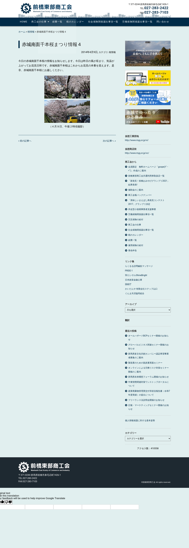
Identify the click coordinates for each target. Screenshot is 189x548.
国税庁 (128, 284)
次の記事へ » (109, 140)
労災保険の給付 (135, 219)
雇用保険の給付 (135, 245)
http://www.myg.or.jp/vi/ (136, 140)
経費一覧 (57, 21)
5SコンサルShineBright (136, 275)
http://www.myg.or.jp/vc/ (137, 153)
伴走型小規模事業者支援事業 (142, 209)
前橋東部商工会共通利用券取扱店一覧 (146, 176)
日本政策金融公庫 (133, 280)
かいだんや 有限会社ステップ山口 (141, 289)
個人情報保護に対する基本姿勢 (140, 420)
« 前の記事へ (25, 140)
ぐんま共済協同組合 (134, 293)
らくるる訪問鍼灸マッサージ (139, 266)
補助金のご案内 (135, 190)
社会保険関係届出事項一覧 (103, 21)
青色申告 (132, 250)
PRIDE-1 (129, 270)
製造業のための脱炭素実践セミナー (145, 363)
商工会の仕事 (38, 21)
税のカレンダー (75, 21)
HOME (23, 21)
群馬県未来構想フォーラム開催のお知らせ (148, 377)
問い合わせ (163, 21)
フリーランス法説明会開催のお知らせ (146, 400)
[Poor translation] (8, 502)
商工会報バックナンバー (140, 195)
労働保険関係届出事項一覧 (137, 21)
